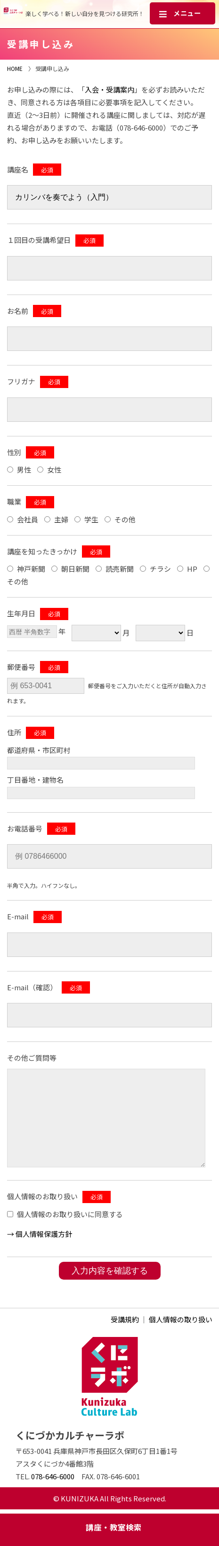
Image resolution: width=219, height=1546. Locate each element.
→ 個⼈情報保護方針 (39, 1234)
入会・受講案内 (109, 89)
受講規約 (125, 1319)
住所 (14, 732)
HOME (15, 68)
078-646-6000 (52, 1476)
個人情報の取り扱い (180, 1319)
